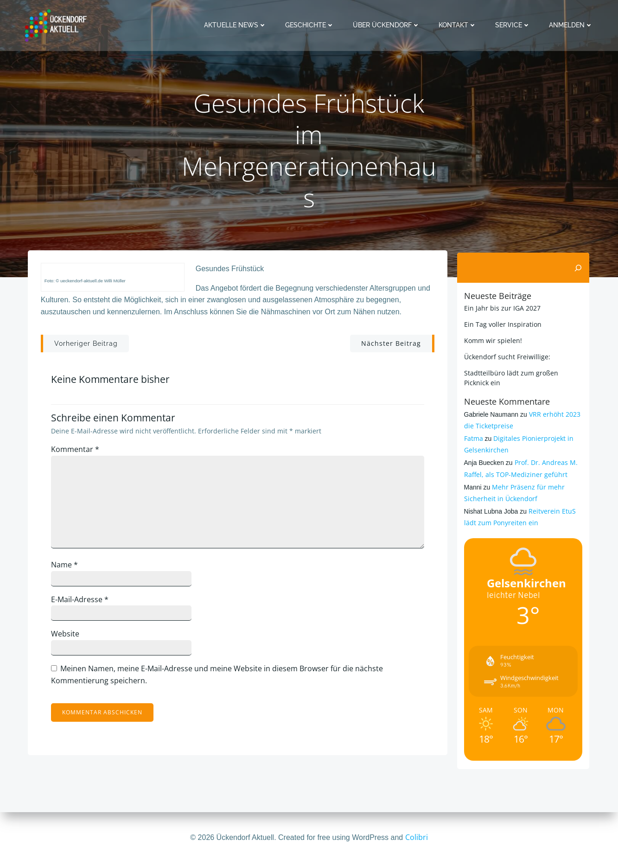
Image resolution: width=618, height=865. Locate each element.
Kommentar (79, 453)
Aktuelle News (237, 25)
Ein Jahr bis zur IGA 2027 (501, 307)
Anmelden (573, 25)
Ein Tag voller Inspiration (501, 323)
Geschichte (311, 25)
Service (514, 25)
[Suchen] (580, 267)
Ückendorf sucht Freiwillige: (506, 356)
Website (69, 638)
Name (68, 569)
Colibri (416, 837)
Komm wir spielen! (492, 340)
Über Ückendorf (388, 25)
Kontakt (459, 25)
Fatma (472, 437)
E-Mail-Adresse (84, 603)
